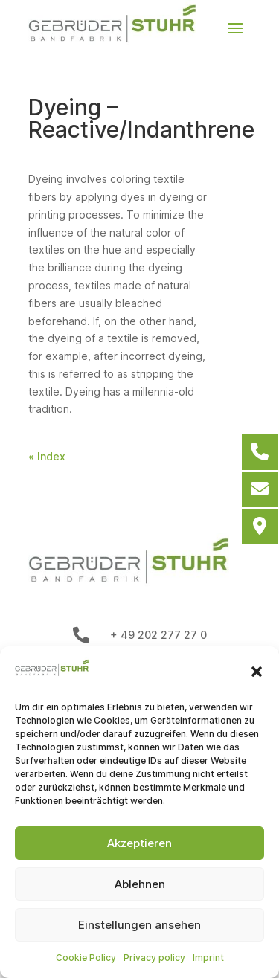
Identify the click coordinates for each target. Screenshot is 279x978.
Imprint (208, 957)
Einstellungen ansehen (139, 925)
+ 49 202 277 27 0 (158, 634)
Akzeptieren (139, 843)
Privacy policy (154, 957)
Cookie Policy (86, 957)
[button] (256, 671)
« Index (46, 456)
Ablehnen (140, 884)
